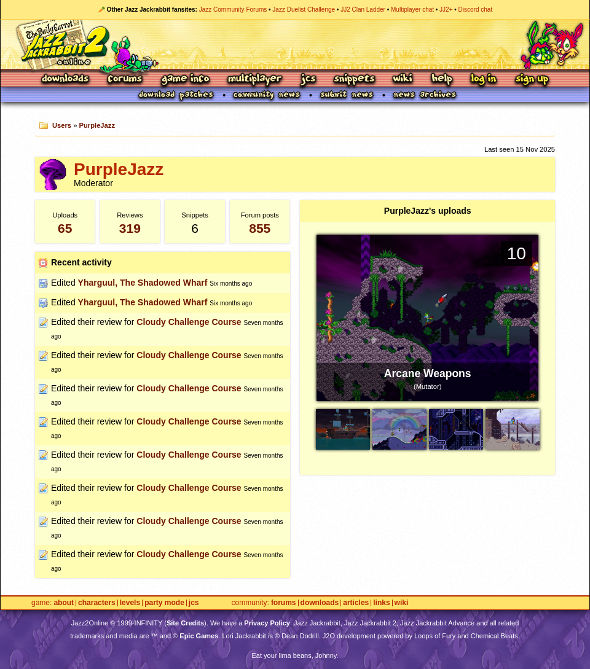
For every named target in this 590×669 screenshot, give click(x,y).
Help (442, 79)
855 (259, 228)
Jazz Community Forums (233, 9)
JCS (308, 79)
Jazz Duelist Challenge (303, 9)
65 (65, 228)
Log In (484, 79)
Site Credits (185, 623)
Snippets (354, 79)
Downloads (66, 79)
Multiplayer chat (412, 9)
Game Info (185, 79)
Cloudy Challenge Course (188, 322)
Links (381, 603)
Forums (125, 79)
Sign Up (531, 79)
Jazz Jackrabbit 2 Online (294, 44)
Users (61, 125)
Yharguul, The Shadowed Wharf (143, 283)
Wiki (403, 79)
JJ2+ (445, 9)
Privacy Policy (267, 623)
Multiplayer (254, 79)
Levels (130, 603)
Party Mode (164, 603)
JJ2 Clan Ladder (362, 9)
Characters (97, 603)
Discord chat (475, 9)
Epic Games (198, 636)
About (63, 603)
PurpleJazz (97, 125)
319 (130, 228)
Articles (356, 603)
